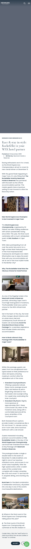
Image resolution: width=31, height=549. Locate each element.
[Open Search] (24, 3)
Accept (15, 543)
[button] (29, 3)
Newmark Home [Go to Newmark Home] (7, 138)
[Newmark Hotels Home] (5, 3)
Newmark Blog (17, 138)
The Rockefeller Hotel (9, 305)
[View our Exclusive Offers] (20, 3)
